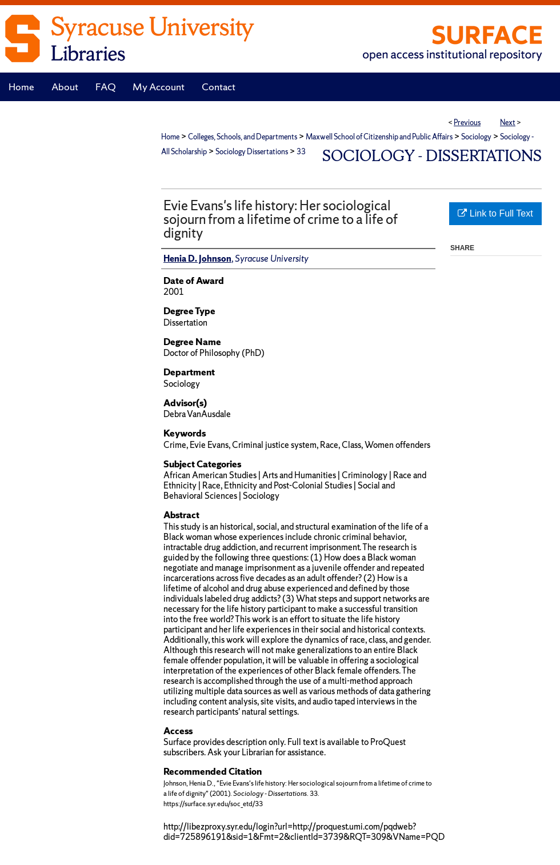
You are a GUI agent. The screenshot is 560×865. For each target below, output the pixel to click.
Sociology (476, 137)
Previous (467, 122)
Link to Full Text (495, 213)
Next (507, 122)
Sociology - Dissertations (432, 156)
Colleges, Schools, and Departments (242, 137)
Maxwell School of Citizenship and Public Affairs (379, 137)
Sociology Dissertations (251, 152)
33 (301, 152)
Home (170, 137)
